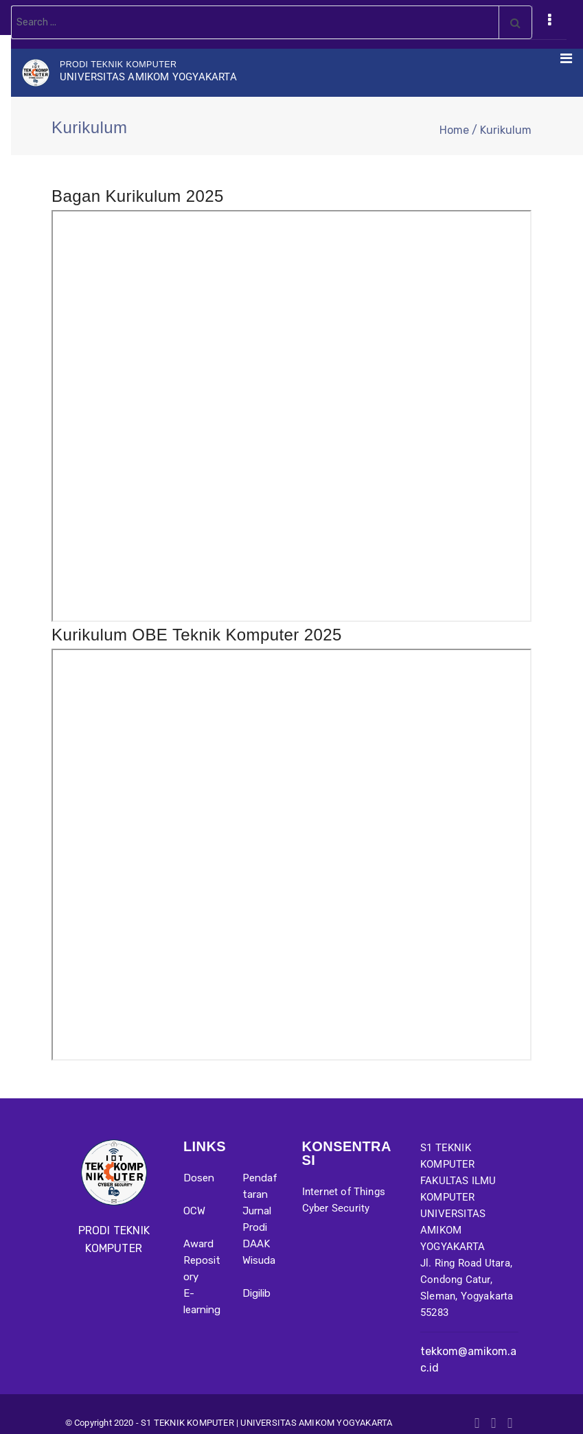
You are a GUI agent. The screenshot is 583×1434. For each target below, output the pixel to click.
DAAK (256, 1244)
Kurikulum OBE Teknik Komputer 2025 (197, 634)
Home (454, 130)
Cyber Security (336, 1208)
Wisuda (258, 1260)
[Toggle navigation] (549, 19)
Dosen (198, 1178)
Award (198, 1244)
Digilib (256, 1293)
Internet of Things (344, 1192)
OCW (194, 1211)
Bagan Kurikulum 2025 (138, 196)
